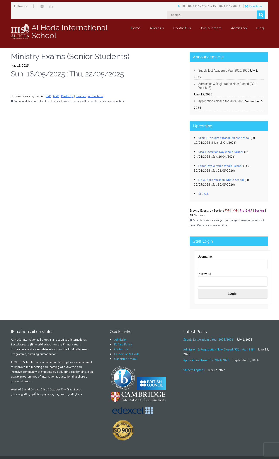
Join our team (210, 19)
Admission (239, 19)
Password (204, 265)
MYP (56, 87)
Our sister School (125, 350)
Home (135, 19)
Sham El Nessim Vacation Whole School (224, 129)
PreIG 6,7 (67, 87)
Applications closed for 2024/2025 (221, 92)
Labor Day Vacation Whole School (220, 157)
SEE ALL (203, 185)
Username (205, 248)
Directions (244, 6)
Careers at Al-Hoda (126, 345)
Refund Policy (123, 336)
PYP (48, 87)
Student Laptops (194, 361)
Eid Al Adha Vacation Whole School (221, 171)
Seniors (81, 87)
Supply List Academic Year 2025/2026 (223, 62)
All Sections (95, 87)
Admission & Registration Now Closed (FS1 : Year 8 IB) (227, 77)
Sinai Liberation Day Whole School (220, 143)
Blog (260, 19)
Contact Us (182, 19)
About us (157, 19)
